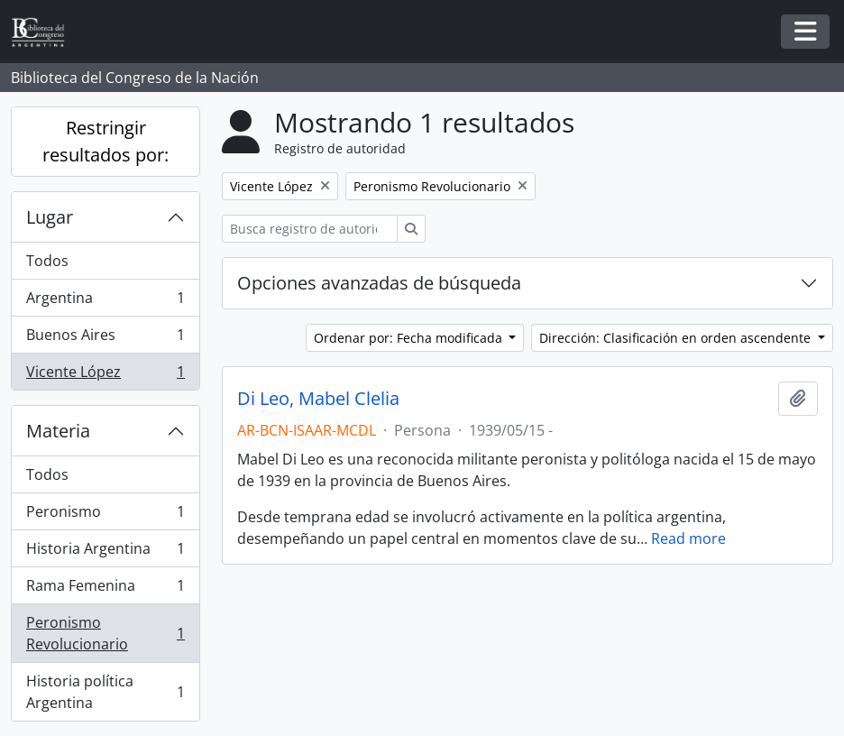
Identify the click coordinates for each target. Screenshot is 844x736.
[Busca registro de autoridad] (310, 229)
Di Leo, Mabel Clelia (318, 398)
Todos (47, 261)
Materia (58, 431)
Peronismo (105, 515)
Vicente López (105, 375)
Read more (688, 538)
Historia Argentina (105, 552)
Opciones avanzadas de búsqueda (379, 283)
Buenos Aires (105, 339)
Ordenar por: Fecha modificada (410, 337)
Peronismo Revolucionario (105, 633)
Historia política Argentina (105, 692)
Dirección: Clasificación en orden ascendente (676, 337)
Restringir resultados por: (105, 141)
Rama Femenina (105, 589)
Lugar (49, 217)
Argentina (105, 302)
